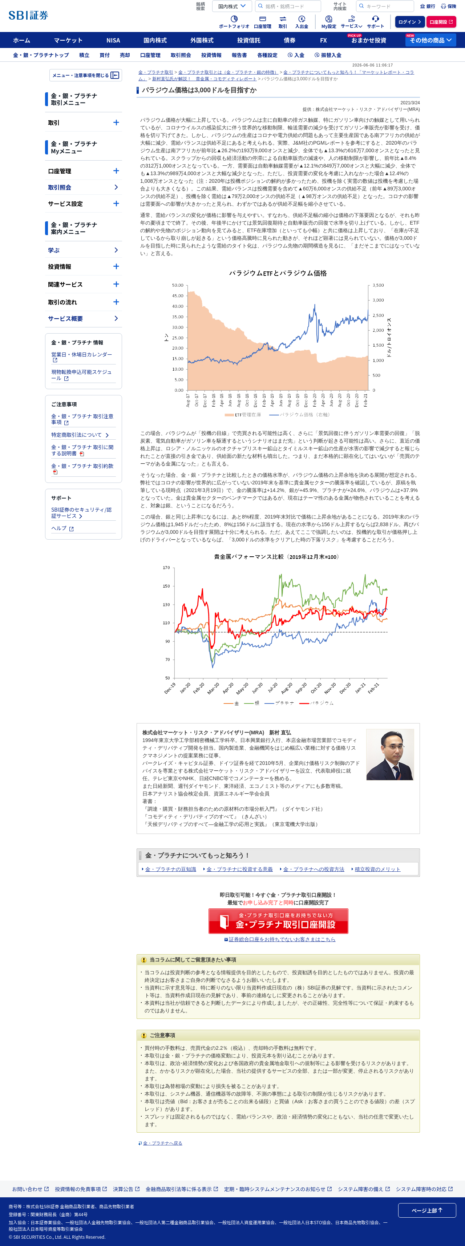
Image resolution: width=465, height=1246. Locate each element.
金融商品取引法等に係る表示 (182, 1188)
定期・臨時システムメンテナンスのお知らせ (278, 1188)
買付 (105, 55)
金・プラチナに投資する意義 (240, 869)
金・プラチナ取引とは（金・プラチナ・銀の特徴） (228, 72)
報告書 (239, 55)
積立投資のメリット (378, 869)
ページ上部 (427, 1210)
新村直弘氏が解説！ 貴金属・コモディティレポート (204, 78)
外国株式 (202, 40)
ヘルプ (62, 528)
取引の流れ (83, 302)
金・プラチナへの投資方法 (313, 869)
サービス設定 (83, 203)
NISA (113, 40)
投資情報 (211, 55)
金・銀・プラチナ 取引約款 (82, 468)
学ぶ (83, 250)
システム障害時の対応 (424, 1188)
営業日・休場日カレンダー (81, 357)
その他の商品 (428, 38)
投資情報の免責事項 (81, 1188)
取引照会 (181, 55)
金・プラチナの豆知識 (170, 869)
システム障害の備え (364, 1188)
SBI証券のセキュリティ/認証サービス (81, 512)
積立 (84, 55)
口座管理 (150, 55)
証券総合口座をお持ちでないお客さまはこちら (282, 939)
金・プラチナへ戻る (162, 1143)
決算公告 (126, 1188)
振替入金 (328, 55)
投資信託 (248, 40)
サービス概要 (83, 318)
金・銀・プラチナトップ (41, 55)
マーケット (68, 40)
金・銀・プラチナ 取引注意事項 (82, 419)
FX (323, 40)
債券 (290, 40)
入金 (296, 55)
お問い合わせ (30, 1188)
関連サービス (83, 284)
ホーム (22, 40)
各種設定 (267, 55)
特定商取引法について (80, 434)
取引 (83, 122)
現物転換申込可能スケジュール (81, 375)
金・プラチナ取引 (155, 72)
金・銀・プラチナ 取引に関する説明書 (82, 450)
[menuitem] (427, 6)
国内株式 (155, 40)
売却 (125, 55)
